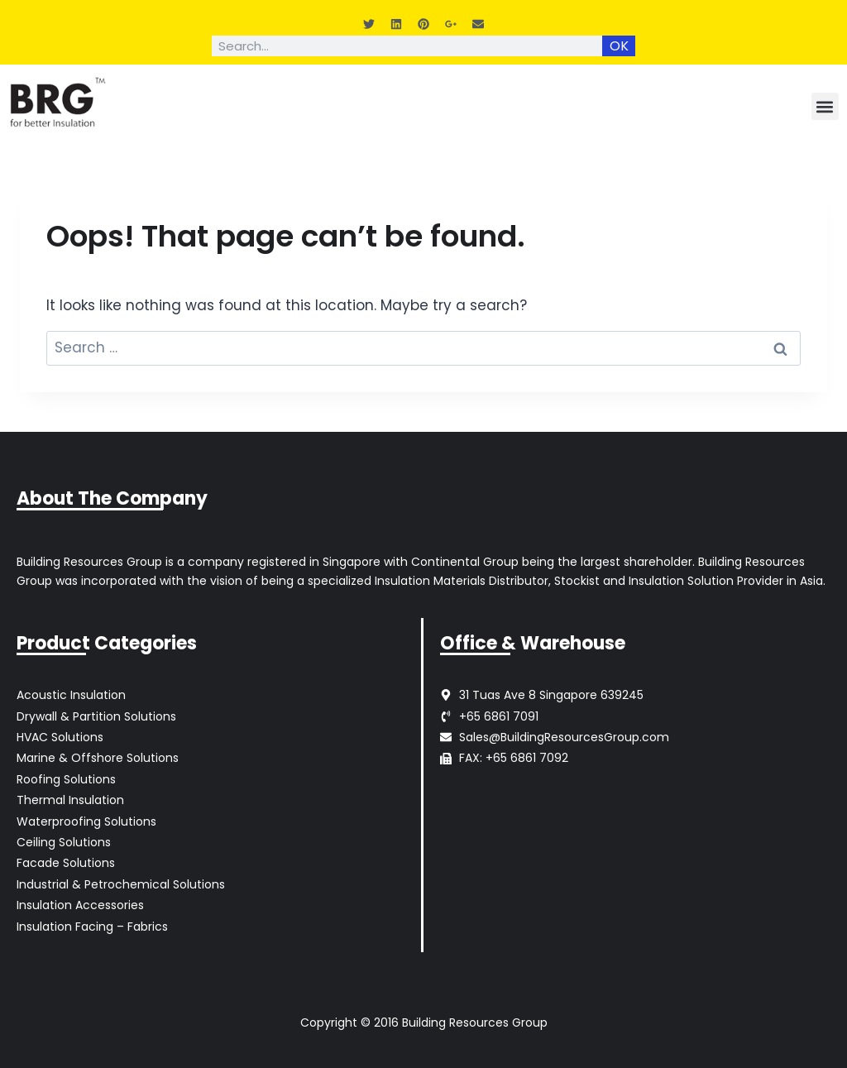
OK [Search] (619, 45)
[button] (825, 106)
